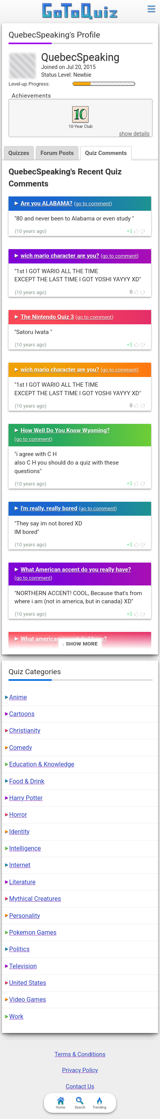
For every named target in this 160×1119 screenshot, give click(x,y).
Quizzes (19, 153)
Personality (24, 915)
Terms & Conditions (80, 1054)
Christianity (24, 730)
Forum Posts (57, 153)
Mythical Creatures (35, 898)
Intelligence (25, 848)
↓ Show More (79, 643)
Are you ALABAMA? (47, 203)
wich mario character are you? (60, 255)
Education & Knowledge (42, 764)
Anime (18, 697)
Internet (20, 865)
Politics (19, 949)
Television (23, 966)
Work (16, 1016)
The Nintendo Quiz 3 (47, 316)
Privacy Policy (80, 1070)
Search (80, 1103)
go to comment (93, 204)
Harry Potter (26, 798)
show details (134, 134)
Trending (99, 1103)
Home (60, 1103)
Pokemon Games (33, 932)
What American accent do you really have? (76, 569)
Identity (19, 831)
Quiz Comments (106, 153)
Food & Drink (27, 781)
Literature (22, 882)
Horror (18, 814)
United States (27, 982)
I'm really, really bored (49, 508)
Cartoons (22, 714)
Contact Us (80, 1086)
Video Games (27, 999)
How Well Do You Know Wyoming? (65, 430)
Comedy (20, 747)
